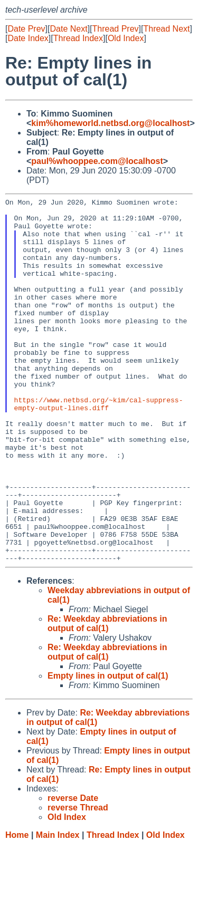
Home (17, 907)
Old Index (126, 38)
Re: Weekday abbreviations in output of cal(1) (107, 696)
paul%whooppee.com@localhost (97, 161)
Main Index (58, 907)
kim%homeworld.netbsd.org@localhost (110, 123)
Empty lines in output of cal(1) (108, 748)
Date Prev (26, 28)
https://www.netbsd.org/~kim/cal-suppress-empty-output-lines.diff (98, 445)
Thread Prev (115, 28)
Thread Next (166, 28)
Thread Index (78, 38)
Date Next (68, 28)
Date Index (27, 38)
